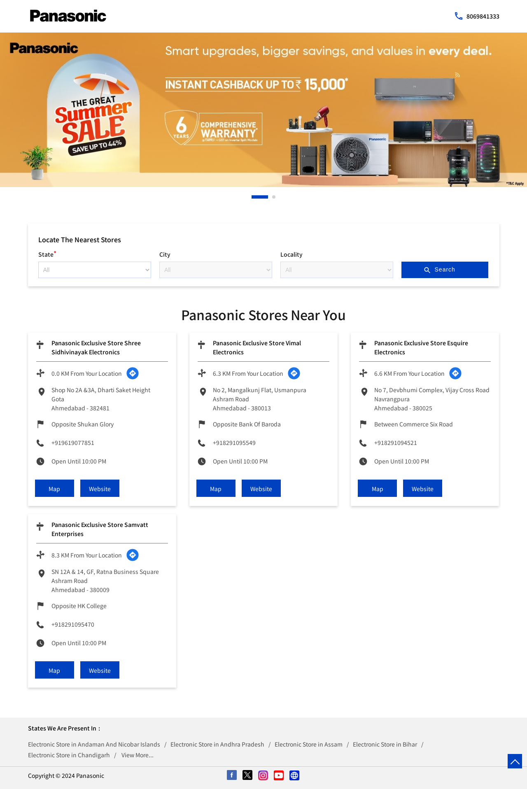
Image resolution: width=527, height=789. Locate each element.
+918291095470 (72, 624)
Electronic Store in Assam (309, 744)
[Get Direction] (132, 373)
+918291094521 (395, 442)
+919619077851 (72, 442)
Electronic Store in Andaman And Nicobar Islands (94, 744)
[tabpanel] (263, 110)
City (164, 254)
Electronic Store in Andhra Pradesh (217, 744)
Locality (291, 254)
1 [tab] (254, 197)
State (47, 253)
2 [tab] (274, 197)
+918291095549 (234, 442)
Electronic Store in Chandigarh (69, 755)
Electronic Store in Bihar (385, 744)
